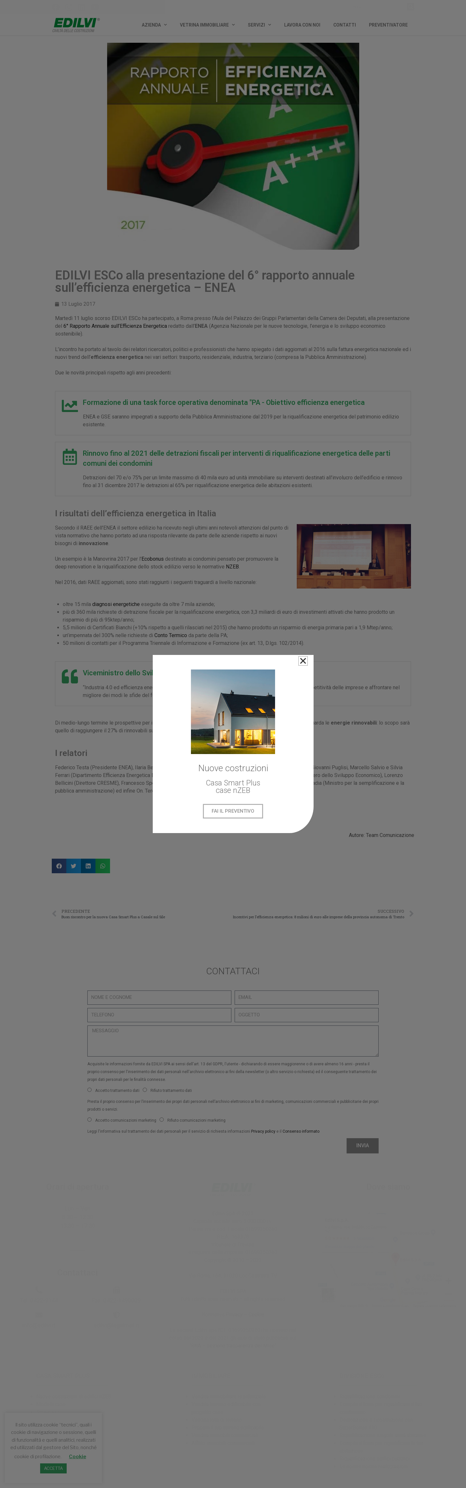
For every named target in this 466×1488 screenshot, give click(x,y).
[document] (233, 744)
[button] (303, 661)
